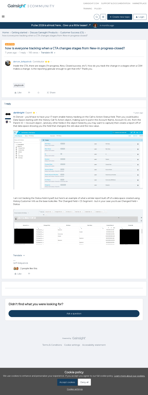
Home (5, 32)
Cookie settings (72, 345)
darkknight (18, 112)
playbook (19, 85)
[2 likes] (25, 268)
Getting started (19, 32)
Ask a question (74, 313)
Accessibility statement (94, 345)
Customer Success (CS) (72, 32)
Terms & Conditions (52, 345)
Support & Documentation (115, 3)
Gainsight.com (91, 3)
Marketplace (140, 3)
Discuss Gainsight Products (44, 32)
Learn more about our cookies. (129, 376)
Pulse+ (98, 8)
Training (87, 8)
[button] (3, 17)
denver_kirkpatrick (22, 61)
